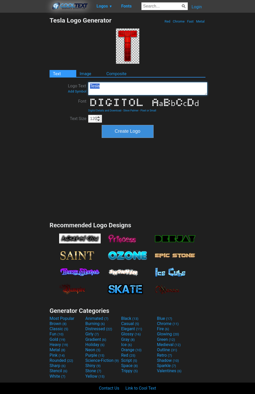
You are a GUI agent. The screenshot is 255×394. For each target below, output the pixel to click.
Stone (93, 370)
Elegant (131, 328)
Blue (164, 318)
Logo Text (77, 88)
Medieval (169, 344)
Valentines (169, 370)
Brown (58, 323)
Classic (59, 328)
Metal (200, 21)
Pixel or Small (148, 110)
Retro (164, 355)
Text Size (78, 118)
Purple (94, 355)
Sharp (58, 365)
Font (82, 101)
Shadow (168, 360)
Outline (167, 349)
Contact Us (109, 388)
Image (85, 73)
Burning (95, 323)
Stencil (58, 370)
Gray (128, 339)
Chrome (178, 21)
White (57, 376)
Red (167, 21)
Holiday (95, 344)
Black (130, 318)
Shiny (93, 365)
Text (57, 73)
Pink (57, 355)
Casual (130, 323)
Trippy (129, 370)
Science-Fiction (102, 360)
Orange (131, 349)
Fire (163, 328)
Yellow (95, 376)
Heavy (59, 344)
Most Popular (62, 318)
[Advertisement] (24, 94)
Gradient (95, 339)
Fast (190, 21)
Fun (57, 334)
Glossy (131, 334)
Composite (116, 73)
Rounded (61, 360)
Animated (96, 318)
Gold (57, 339)
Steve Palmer (131, 110)
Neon (92, 349)
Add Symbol (77, 91)
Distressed (98, 328)
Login (197, 6)
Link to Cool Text (141, 388)
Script (129, 360)
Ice (126, 344)
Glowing (168, 334)
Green (166, 339)
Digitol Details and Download (104, 110)
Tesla (147, 88)
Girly (92, 334)
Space (129, 365)
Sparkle (166, 365)
